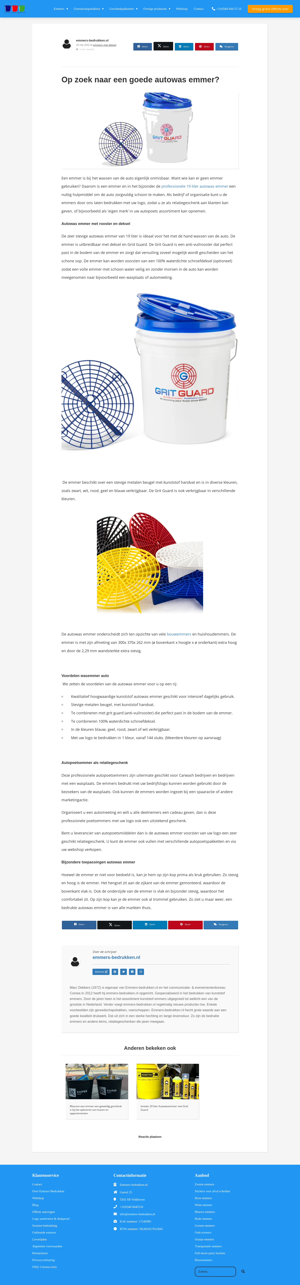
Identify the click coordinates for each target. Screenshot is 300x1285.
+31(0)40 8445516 (131, 1206)
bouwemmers (179, 634)
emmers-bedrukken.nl (92, 40)
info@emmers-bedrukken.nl (137, 1214)
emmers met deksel (104, 45)
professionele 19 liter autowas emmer (194, 186)
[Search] (243, 1272)
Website (101, 971)
